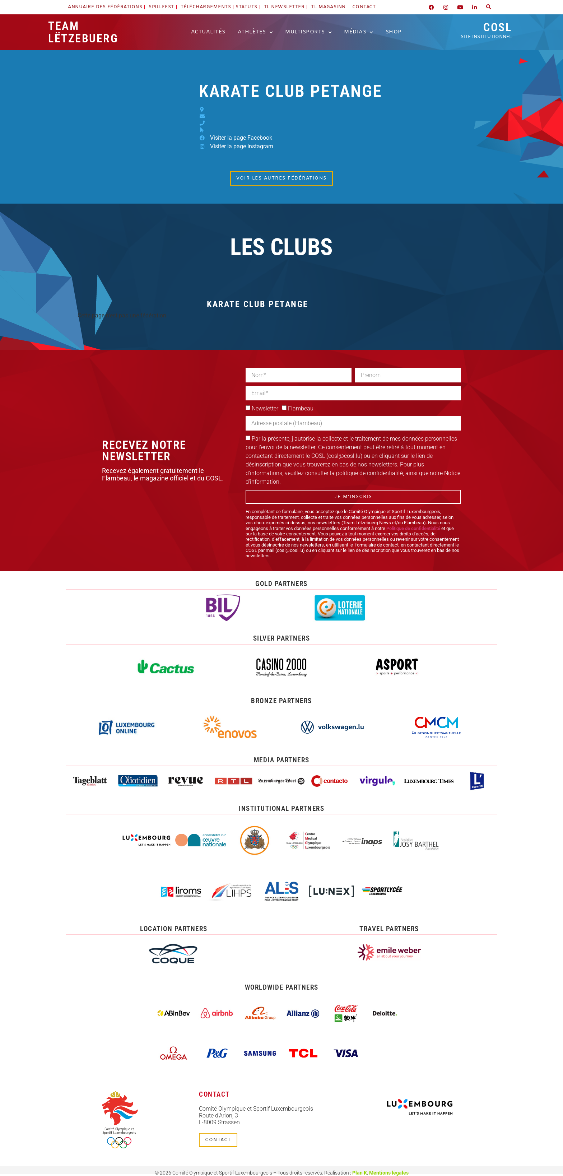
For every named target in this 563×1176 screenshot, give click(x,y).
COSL (486, 30)
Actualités (208, 32)
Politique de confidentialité (413, 528)
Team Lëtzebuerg (83, 32)
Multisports (308, 32)
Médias (358, 32)
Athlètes (255, 32)
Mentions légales (389, 1173)
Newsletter (265, 408)
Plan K (359, 1173)
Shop (394, 32)
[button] (488, 7)
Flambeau (300, 408)
